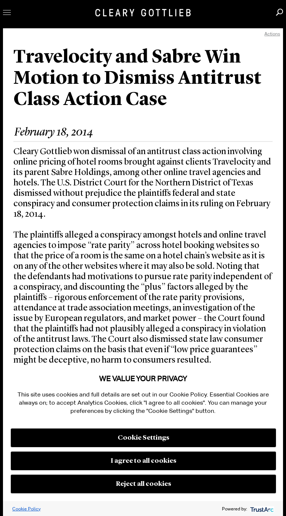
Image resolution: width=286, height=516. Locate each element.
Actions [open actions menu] (272, 33)
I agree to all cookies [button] (144, 461)
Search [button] (279, 12)
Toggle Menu (7, 12)
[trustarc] (261, 509)
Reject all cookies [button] (143, 484)
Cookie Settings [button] (143, 437)
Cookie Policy (26, 509)
